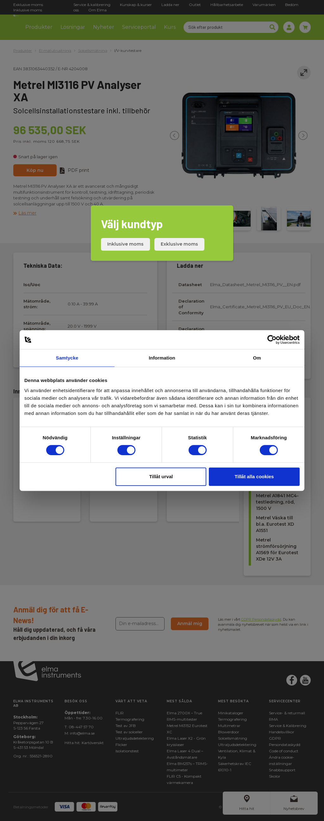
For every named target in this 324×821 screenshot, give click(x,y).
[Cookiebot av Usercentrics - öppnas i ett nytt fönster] (272, 339)
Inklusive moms (125, 244)
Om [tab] (257, 357)
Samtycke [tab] (67, 357)
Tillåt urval (161, 476)
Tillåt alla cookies (254, 476)
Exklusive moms (179, 244)
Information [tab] (162, 357)
